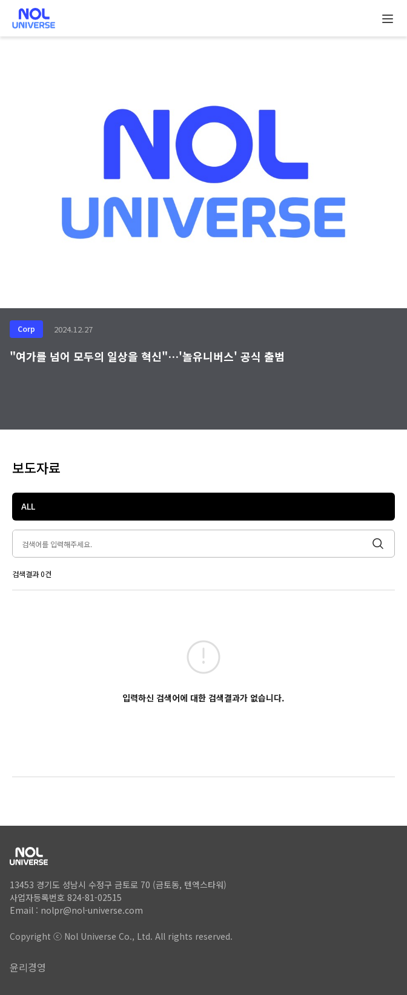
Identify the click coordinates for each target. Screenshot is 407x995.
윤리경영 (28, 967)
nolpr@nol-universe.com (92, 910)
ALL (28, 506)
